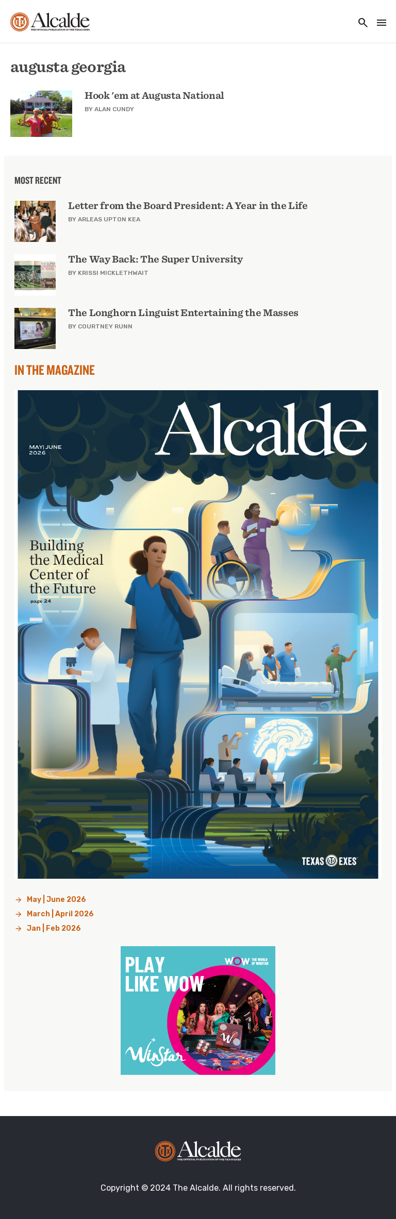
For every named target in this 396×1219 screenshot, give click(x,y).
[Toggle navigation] (378, 23)
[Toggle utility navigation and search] (360, 23)
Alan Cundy (114, 109)
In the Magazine (54, 369)
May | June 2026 (56, 899)
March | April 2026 (60, 914)
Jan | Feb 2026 (54, 928)
